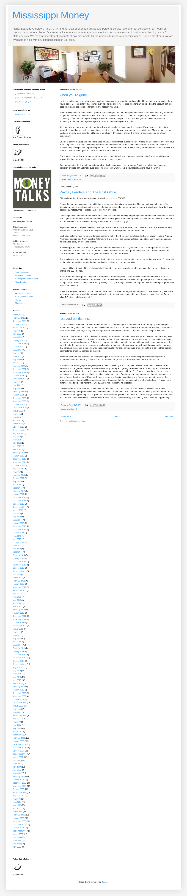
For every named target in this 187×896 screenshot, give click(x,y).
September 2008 (20, 715)
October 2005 (18, 828)
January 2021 (18, 395)
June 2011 (17, 635)
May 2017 (17, 481)
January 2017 (18, 494)
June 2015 (17, 536)
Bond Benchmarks (22, 272)
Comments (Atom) (78, 421)
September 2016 (20, 507)
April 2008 (17, 731)
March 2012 (17, 606)
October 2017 (18, 478)
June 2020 (17, 417)
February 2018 (19, 475)
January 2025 (18, 340)
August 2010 (18, 667)
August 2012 (18, 594)
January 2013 (18, 584)
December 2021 (19, 369)
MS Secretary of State (24, 297)
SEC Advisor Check (23, 293)
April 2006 (17, 808)
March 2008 (17, 735)
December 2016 (19, 497)
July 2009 (17, 709)
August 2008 (18, 719)
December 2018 (19, 459)
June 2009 (17, 712)
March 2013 (17, 578)
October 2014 (18, 542)
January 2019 (18, 456)
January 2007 (18, 780)
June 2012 (17, 597)
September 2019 (20, 430)
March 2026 (17, 315)
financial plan (77, 179)
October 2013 (18, 568)
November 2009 (19, 696)
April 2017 (17, 485)
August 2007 (18, 757)
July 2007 (17, 760)
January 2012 (18, 613)
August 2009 (18, 706)
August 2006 (18, 796)
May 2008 (17, 728)
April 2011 (17, 642)
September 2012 (20, 590)
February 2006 (19, 815)
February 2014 (19, 555)
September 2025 (20, 327)
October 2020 (18, 404)
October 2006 (18, 789)
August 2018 (18, 468)
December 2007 (19, 744)
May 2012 (17, 600)
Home (117, 416)
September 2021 (20, 379)
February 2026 (19, 318)
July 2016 (17, 513)
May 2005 (17, 844)
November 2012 (19, 587)
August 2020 (18, 411)
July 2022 (17, 353)
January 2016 (18, 523)
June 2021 (17, 385)
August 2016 (18, 510)
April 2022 (17, 363)
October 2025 (18, 324)
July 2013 (17, 574)
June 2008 (17, 725)
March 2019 (17, 449)
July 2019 (17, 436)
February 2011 (19, 648)
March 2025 (17, 337)
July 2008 (17, 722)
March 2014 (17, 552)
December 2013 (19, 562)
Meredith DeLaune (26, 94)
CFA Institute (20, 303)
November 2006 (19, 786)
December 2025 (19, 321)
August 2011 (18, 629)
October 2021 (18, 376)
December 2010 (19, 655)
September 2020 (20, 408)
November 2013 (19, 565)
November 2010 (19, 658)
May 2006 (17, 805)
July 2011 (17, 632)
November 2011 (19, 619)
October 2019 (18, 427)
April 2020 (17, 420)
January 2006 (18, 818)
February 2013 (19, 581)
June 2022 (17, 356)
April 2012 (17, 603)
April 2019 (17, 446)
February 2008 (19, 738)
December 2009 (19, 693)
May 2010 (17, 677)
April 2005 (17, 847)
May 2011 (17, 638)
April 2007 (17, 770)
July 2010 (17, 671)
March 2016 (17, 520)
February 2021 (19, 392)
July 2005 (17, 837)
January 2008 (18, 741)
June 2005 (17, 841)
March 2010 (17, 683)
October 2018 (18, 465)
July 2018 (17, 472)
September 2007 (20, 754)
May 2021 (17, 388)
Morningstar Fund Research (26, 279)
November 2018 (19, 462)
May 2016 (17, 517)
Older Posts (169, 416)
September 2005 (20, 831)
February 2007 (19, 776)
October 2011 (18, 622)
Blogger (105, 882)
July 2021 (17, 382)
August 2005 (18, 834)
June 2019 (17, 440)
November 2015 (19, 530)
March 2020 (17, 424)
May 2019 (17, 443)
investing (70, 409)
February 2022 (19, 366)
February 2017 (19, 491)
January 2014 (18, 558)
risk (75, 409)
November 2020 (19, 401)
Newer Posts (65, 416)
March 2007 (17, 773)
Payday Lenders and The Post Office (88, 192)
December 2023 (19, 343)
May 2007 (17, 767)
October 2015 (18, 533)
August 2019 (18, 433)
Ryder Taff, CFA (24, 102)
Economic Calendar (23, 276)
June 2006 (17, 802)
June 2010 (17, 674)
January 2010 (18, 690)
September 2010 (20, 664)
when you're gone (73, 95)
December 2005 (19, 821)
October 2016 (18, 504)
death (69, 179)
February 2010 (19, 687)
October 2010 (18, 661)
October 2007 (18, 751)
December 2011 (19, 616)
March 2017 (17, 488)
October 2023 (18, 347)
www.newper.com (22, 114)
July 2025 (17, 331)
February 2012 (19, 610)
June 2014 (17, 546)
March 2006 (17, 812)
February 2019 (19, 452)
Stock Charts (20, 282)
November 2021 (19, 372)
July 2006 (17, 799)
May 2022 (17, 360)
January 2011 (18, 651)
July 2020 (17, 414)
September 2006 (20, 792)
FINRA (18, 300)
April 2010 (17, 680)
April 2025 (17, 334)
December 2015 (19, 526)
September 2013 (20, 571)
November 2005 (19, 825)
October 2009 (18, 699)
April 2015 (17, 539)
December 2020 (19, 398)
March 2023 (17, 350)
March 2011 (17, 645)
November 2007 (19, 747)
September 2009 (20, 703)
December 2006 (19, 783)
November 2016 (19, 501)
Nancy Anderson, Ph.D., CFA (30, 98)
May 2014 (17, 549)
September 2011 (20, 626)
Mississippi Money (51, 15)
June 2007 (17, 763)
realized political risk (75, 319)
